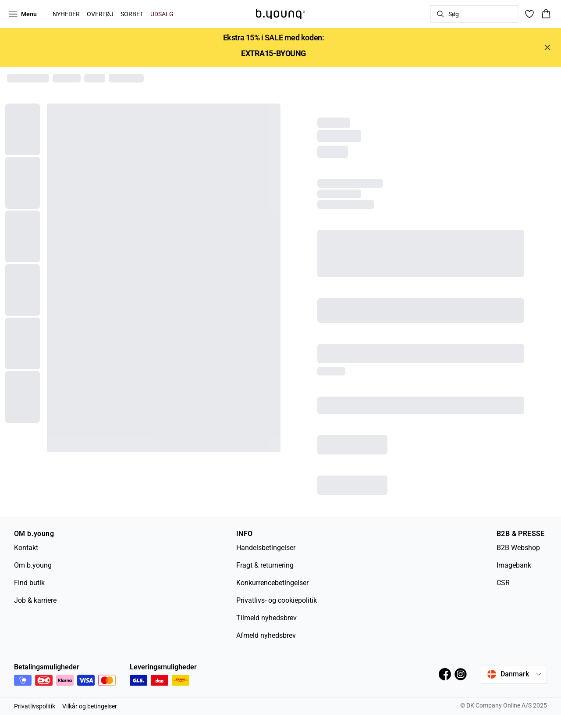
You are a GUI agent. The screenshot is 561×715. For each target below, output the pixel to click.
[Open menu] (23, 14)
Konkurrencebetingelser (272, 583)
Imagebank (514, 565)
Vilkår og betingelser (89, 706)
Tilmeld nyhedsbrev (266, 618)
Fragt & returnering (265, 565)
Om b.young (33, 565)
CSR (503, 583)
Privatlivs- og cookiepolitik (276, 600)
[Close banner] (547, 47)
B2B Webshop (518, 547)
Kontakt (26, 547)
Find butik (29, 583)
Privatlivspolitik (34, 706)
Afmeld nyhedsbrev (266, 635)
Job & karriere (35, 600)
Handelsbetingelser (265, 547)
